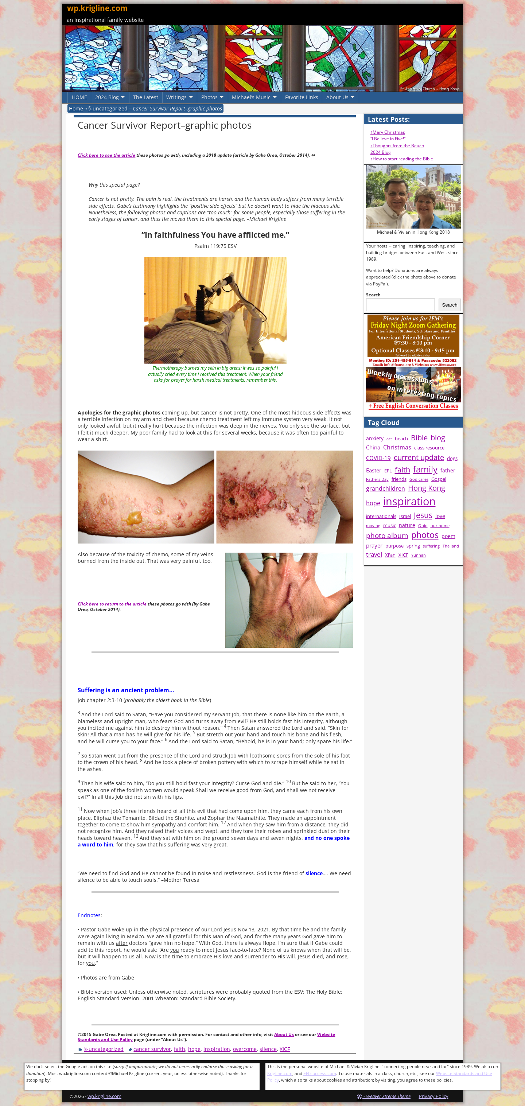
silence (268, 1048)
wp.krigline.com (97, 8)
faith (179, 1048)
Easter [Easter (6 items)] (373, 470)
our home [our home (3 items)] (440, 525)
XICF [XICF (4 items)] (403, 555)
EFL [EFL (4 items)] (388, 471)
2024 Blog (107, 97)
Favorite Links (301, 97)
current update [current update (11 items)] (419, 457)
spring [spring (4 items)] (413, 546)
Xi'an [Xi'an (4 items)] (390, 555)
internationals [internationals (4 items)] (381, 516)
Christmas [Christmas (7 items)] (397, 447)
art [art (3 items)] (389, 438)
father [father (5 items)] (447, 470)
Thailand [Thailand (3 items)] (451, 546)
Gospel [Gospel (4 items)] (438, 479)
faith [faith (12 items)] (402, 469)
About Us (337, 97)
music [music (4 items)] (389, 525)
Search (373, 295)
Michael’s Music (251, 97)
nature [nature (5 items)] (407, 525)
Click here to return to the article (112, 604)
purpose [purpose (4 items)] (394, 546)
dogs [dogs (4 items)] (452, 458)
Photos (209, 97)
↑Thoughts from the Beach (397, 146)
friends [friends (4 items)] (399, 479)
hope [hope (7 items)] (373, 503)
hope (194, 1048)
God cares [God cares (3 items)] (418, 479)
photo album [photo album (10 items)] (387, 535)
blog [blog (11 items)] (438, 438)
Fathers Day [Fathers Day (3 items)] (377, 479)
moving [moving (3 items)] (373, 525)
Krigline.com (279, 1073)
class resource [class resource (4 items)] (429, 448)
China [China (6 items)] (373, 447)
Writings (176, 97)
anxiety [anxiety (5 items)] (375, 438)
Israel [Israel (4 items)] (405, 516)
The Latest (145, 97)
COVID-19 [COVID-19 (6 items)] (378, 458)
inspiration (216, 1048)
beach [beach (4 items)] (401, 439)
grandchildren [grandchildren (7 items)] (385, 488)
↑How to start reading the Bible (401, 159)
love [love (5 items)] (440, 516)
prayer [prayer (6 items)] (374, 545)
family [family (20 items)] (425, 469)
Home (76, 108)
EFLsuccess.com (319, 1073)
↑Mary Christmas (387, 132)
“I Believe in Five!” (387, 139)
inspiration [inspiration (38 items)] (409, 501)
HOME (79, 97)
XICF (285, 1048)
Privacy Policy (433, 1096)
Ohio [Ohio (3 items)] (423, 525)
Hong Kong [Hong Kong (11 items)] (426, 488)
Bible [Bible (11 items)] (419, 438)
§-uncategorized (108, 108)
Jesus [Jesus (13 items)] (423, 515)
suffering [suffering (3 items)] (431, 546)
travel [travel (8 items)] (374, 554)
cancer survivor (152, 1048)
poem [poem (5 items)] (448, 536)
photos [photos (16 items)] (425, 535)
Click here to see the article (106, 155)
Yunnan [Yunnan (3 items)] (418, 555)
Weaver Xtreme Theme (388, 1096)
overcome (245, 1048)
